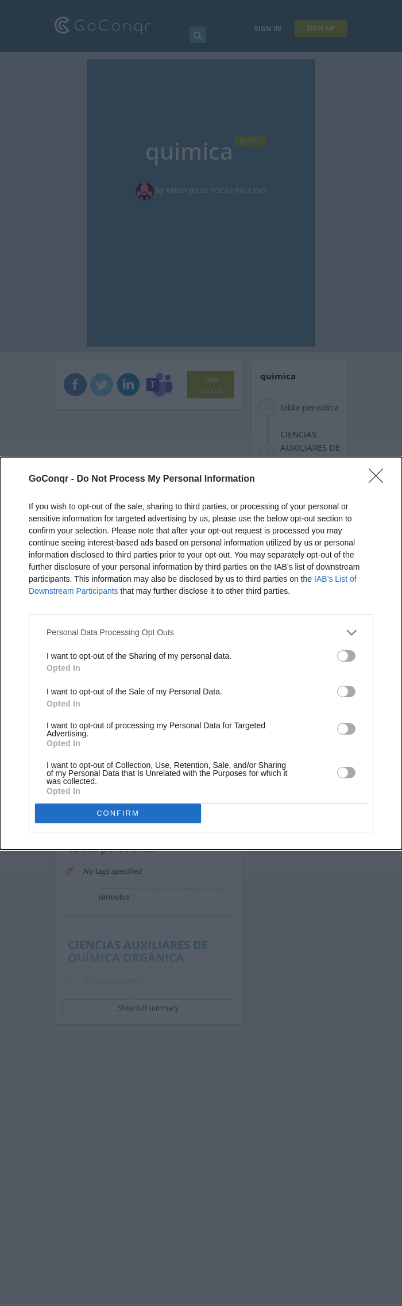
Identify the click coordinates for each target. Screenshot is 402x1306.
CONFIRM (118, 813)
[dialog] (201, 653)
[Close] (380, 479)
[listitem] (201, 633)
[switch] (346, 656)
